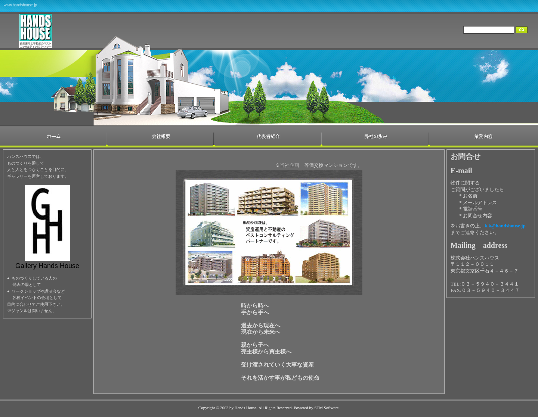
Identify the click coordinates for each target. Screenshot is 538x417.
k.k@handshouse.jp (505, 225)
